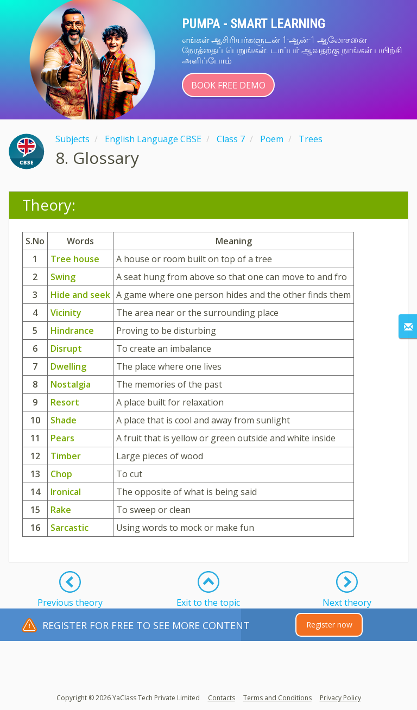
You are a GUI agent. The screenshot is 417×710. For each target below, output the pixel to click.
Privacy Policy (340, 697)
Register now (329, 624)
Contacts (221, 697)
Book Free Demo (228, 85)
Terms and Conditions (277, 697)
